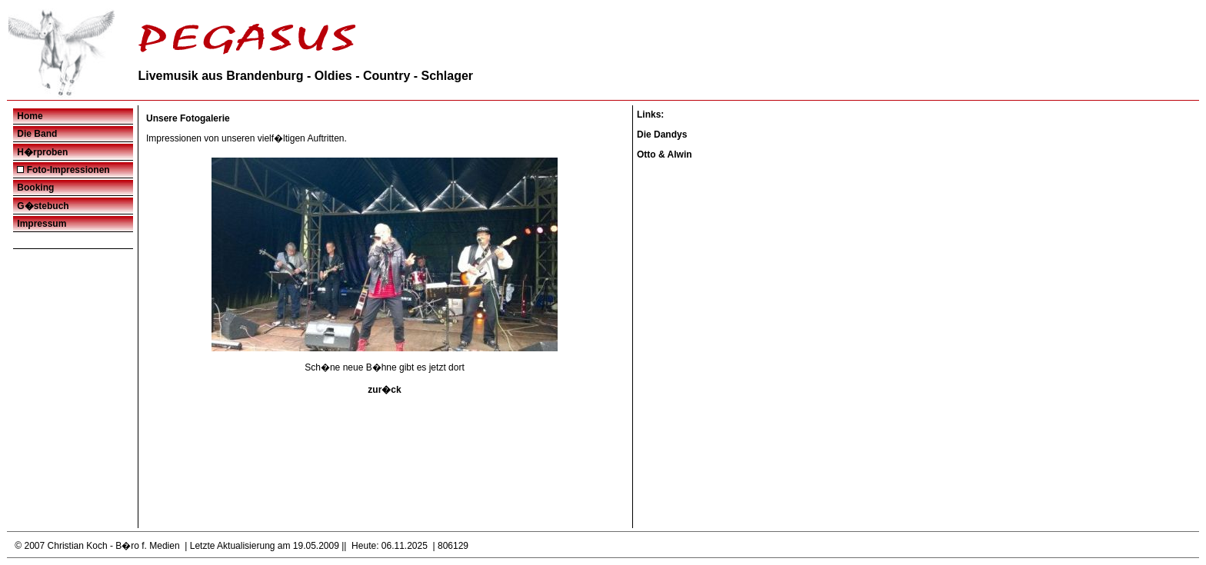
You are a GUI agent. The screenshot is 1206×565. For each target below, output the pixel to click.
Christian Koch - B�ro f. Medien (114, 545)
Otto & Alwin (664, 154)
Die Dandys (662, 134)
